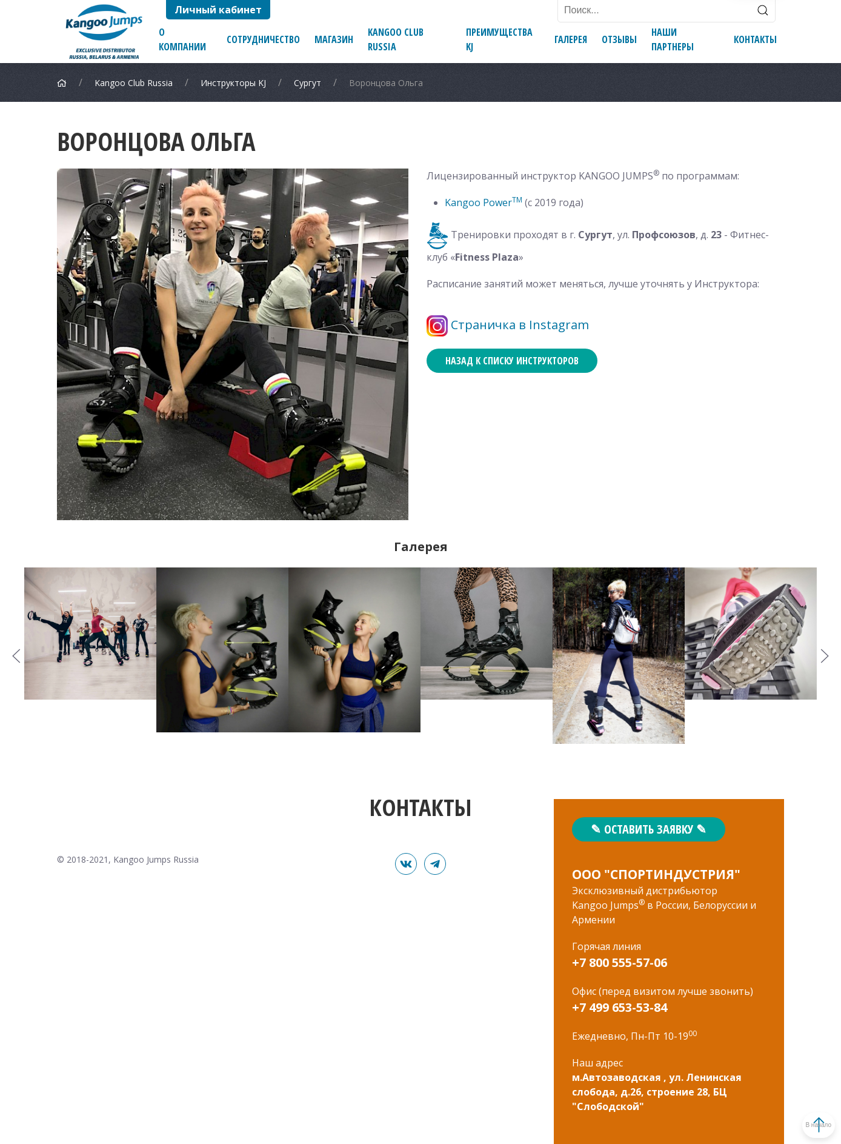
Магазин (333, 39)
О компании (182, 39)
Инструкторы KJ (233, 83)
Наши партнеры (672, 39)
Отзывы (619, 39)
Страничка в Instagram (520, 324)
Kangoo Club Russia (396, 39)
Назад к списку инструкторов (512, 360)
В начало (793, 1125)
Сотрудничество (263, 39)
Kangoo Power (483, 202)
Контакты (755, 39)
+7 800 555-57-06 (619, 962)
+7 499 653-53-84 (619, 1007)
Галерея (570, 39)
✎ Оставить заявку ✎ (648, 829)
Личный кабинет (218, 9)
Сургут (307, 83)
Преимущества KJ (499, 39)
